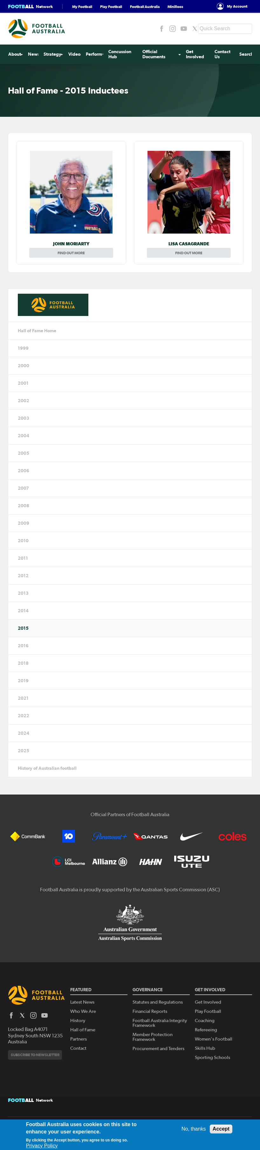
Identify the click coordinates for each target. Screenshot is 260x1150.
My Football (82, 6)
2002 (23, 400)
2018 (23, 663)
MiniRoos (175, 6)
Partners (78, 1039)
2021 (23, 698)
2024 (23, 733)
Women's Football (213, 1039)
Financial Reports (150, 1011)
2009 (23, 523)
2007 (23, 488)
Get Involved (195, 54)
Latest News (82, 1002)
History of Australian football (47, 768)
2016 (23, 645)
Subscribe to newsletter (35, 1055)
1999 (23, 348)
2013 (23, 593)
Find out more (71, 253)
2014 (23, 610)
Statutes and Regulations (158, 1002)
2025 (23, 750)
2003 (23, 418)
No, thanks (193, 1129)
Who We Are (83, 1011)
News (34, 54)
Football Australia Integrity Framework (160, 1023)
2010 (23, 540)
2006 (23, 470)
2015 (23, 628)
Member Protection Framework (153, 1037)
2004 (23, 435)
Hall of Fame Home (37, 330)
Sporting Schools (212, 1057)
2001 (23, 383)
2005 (23, 453)
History (77, 1020)
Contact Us (222, 54)
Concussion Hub (119, 54)
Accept (221, 1129)
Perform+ (95, 54)
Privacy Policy (42, 1145)
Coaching (205, 1020)
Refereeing (206, 1029)
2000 (23, 365)
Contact (78, 1048)
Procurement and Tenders (158, 1048)
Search (246, 54)
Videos (75, 54)
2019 (23, 680)
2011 (23, 558)
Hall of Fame (82, 1029)
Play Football (111, 6)
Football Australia (145, 6)
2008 (23, 505)
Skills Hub (205, 1048)
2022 (23, 715)
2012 (23, 575)
